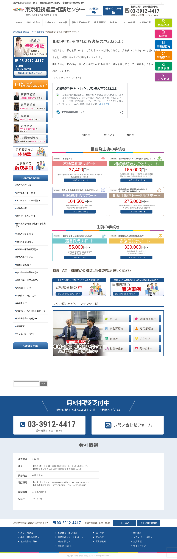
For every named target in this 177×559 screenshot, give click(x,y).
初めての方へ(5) (23, 185)
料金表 (113, 22)
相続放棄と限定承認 (67, 533)
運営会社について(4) (26, 216)
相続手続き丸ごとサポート (70, 537)
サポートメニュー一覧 (56, 22)
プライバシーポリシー (26, 334)
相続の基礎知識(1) (24, 242)
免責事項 (20, 326)
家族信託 (100, 537)
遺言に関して (64, 541)
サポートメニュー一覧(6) (28, 200)
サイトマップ (139, 546)
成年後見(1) (21, 303)
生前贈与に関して (66, 546)
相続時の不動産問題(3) (27, 249)
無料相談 (137, 533)
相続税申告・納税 (28, 541)
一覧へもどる (108, 135)
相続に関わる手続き (29, 537)
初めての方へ (33, 22)
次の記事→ (131, 135)
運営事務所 (100, 22)
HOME (19, 22)
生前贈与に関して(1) (26, 295)
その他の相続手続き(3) (27, 272)
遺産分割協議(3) (23, 265)
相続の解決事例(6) (24, 234)
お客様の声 (145, 22)
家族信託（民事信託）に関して (31, 311)
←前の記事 (85, 135)
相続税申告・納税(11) (26, 318)
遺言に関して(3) (23, 288)
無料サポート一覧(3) (26, 193)
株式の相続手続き (24, 257)
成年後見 (100, 533)
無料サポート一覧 (81, 22)
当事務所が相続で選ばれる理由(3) (31, 224)
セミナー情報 (128, 22)
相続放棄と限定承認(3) (27, 280)
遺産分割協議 (26, 533)
